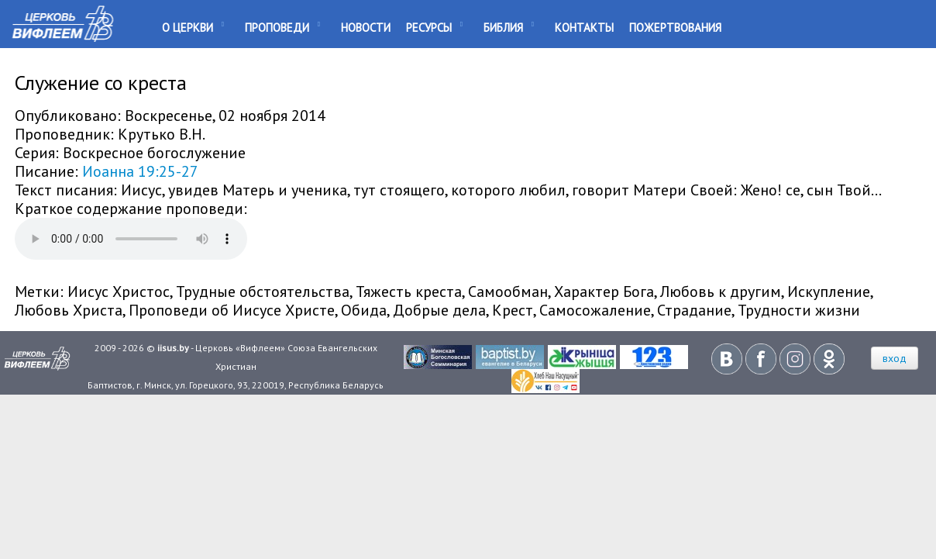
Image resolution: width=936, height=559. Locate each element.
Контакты (584, 27)
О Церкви (187, 27)
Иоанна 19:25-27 (140, 171)
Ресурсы (429, 27)
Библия (503, 27)
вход (895, 358)
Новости (366, 27)
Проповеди (277, 27)
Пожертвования (675, 27)
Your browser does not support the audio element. (131, 239)
